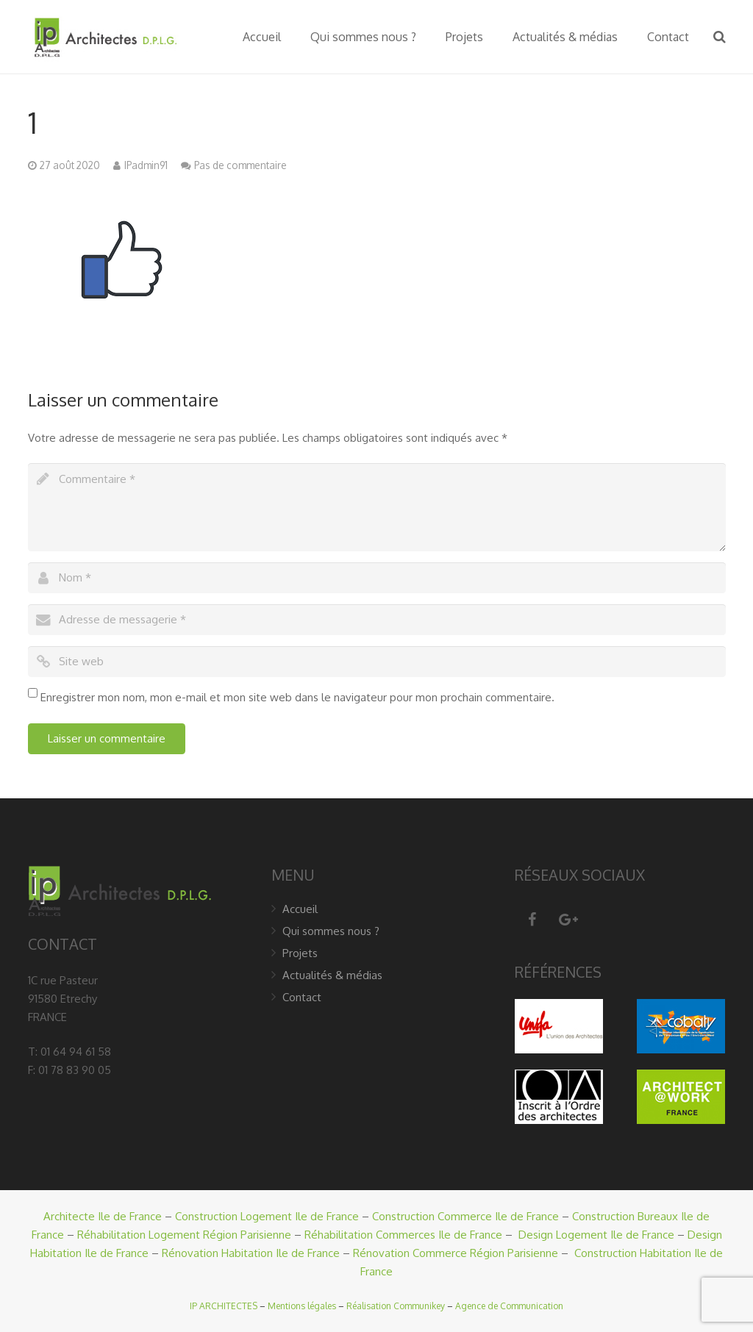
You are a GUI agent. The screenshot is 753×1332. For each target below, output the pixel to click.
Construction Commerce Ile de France (465, 1216)
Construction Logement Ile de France (267, 1216)
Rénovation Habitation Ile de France (251, 1253)
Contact (301, 997)
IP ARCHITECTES (223, 1305)
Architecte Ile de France (102, 1216)
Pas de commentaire (240, 165)
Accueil (300, 909)
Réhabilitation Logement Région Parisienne (184, 1235)
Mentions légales (302, 1305)
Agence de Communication (509, 1305)
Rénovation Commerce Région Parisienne (455, 1253)
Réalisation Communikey (395, 1305)
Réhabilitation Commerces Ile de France (403, 1235)
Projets (300, 953)
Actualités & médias (332, 975)
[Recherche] (719, 36)
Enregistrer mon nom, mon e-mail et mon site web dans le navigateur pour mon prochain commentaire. (297, 697)
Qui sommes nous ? (330, 931)
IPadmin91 (146, 165)
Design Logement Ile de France (596, 1235)
